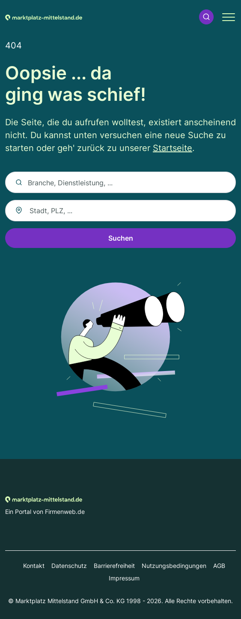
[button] (206, 16)
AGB (219, 565)
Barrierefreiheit (114, 565)
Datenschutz (69, 565)
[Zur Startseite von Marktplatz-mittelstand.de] (43, 17)
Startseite (172, 148)
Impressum (124, 578)
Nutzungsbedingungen (174, 565)
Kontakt (34, 565)
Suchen (120, 238)
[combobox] (120, 210)
